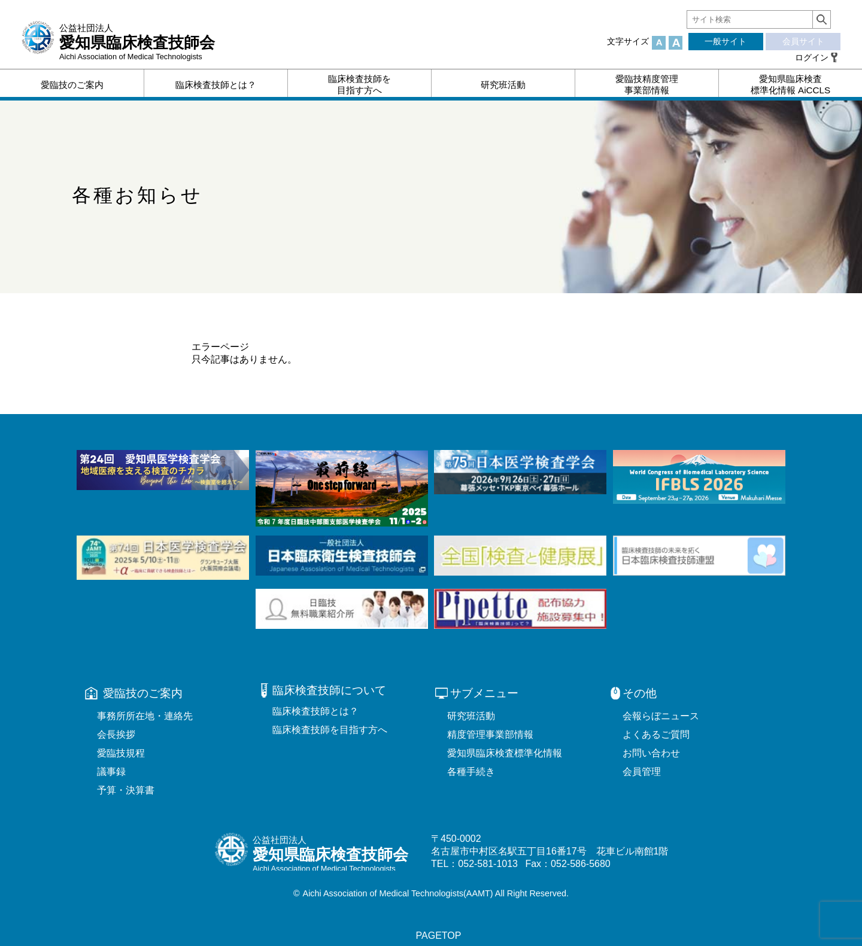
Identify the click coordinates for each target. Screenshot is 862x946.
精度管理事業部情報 (490, 734)
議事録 (111, 771)
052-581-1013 (488, 864)
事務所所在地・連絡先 (145, 716)
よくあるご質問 (656, 734)
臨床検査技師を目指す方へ (329, 730)
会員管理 (642, 771)
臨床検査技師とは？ (315, 711)
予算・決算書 (125, 790)
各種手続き (471, 771)
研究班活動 (471, 716)
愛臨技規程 (121, 753)
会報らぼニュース (661, 716)
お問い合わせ (651, 753)
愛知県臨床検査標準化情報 (504, 753)
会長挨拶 (116, 734)
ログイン (811, 57)
